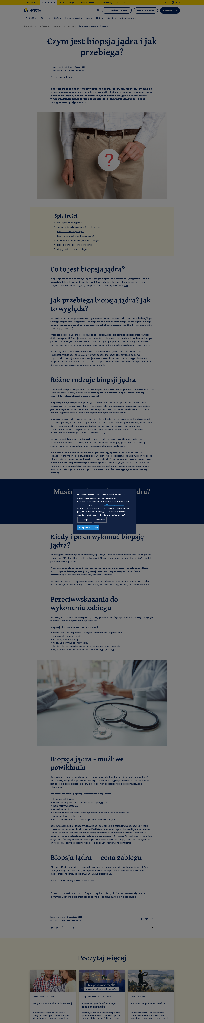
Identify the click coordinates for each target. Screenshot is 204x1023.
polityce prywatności (114, 505)
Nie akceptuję (85, 519)
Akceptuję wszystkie (88, 527)
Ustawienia (100, 519)
